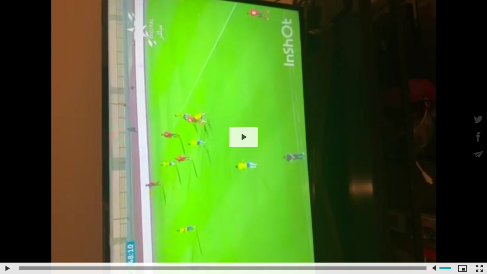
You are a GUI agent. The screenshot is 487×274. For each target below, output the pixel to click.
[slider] (223, 268)
